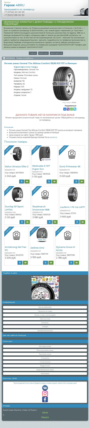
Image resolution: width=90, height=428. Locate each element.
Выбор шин (43, 53)
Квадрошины (45, 366)
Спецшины (45, 358)
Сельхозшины (45, 362)
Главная (33, 53)
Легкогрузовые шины (45, 350)
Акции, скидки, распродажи (45, 315)
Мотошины (45, 373)
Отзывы (45, 326)
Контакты (45, 323)
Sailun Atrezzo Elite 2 (16, 166)
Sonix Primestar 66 (70, 166)
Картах (45, 412)
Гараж (14, 5)
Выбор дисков (56, 53)
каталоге (53, 137)
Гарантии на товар (45, 311)
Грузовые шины (45, 354)
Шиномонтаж (45, 319)
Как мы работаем (45, 307)
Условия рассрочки (45, 330)
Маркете (45, 417)
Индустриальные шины (45, 370)
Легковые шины (45, 346)
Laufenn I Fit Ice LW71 (72, 207)
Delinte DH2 (37, 248)
